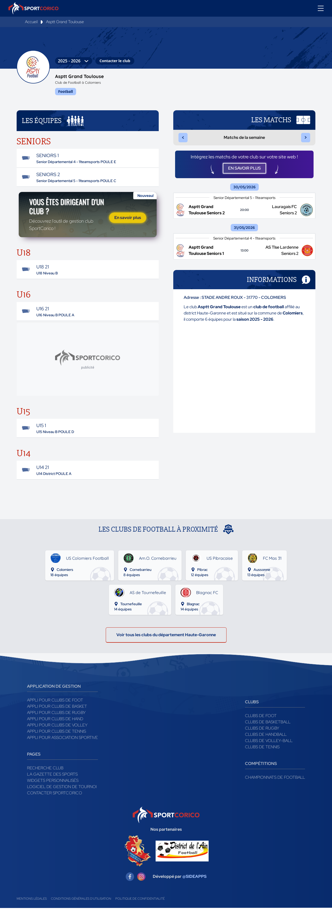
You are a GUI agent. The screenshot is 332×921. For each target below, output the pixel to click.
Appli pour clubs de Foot (55, 713)
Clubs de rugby (262, 741)
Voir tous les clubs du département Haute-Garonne (166, 648)
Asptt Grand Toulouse (65, 21)
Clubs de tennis (262, 760)
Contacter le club (114, 60)
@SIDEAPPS (194, 889)
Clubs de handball (266, 747)
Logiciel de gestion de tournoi (62, 799)
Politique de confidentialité (140, 912)
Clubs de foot (261, 728)
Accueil (31, 21)
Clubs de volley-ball (269, 753)
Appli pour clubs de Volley (57, 738)
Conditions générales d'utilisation (81, 912)
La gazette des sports (52, 787)
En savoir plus (127, 224)
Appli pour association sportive (62, 750)
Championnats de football (275, 790)
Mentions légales (32, 912)
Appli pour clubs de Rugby (56, 725)
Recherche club (45, 781)
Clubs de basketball (267, 735)
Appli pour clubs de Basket (57, 719)
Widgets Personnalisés (52, 793)
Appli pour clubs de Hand (55, 732)
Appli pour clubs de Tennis (56, 744)
